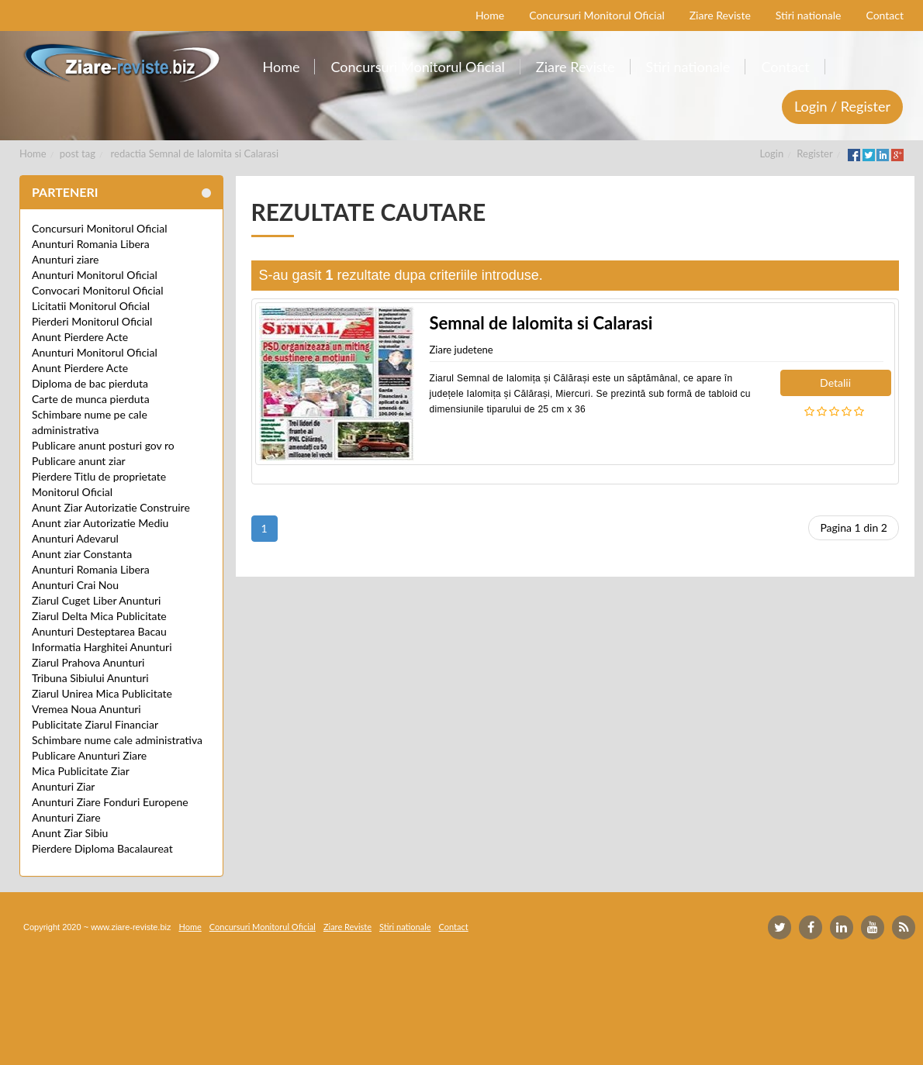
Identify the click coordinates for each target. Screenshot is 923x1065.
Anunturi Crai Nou (75, 584)
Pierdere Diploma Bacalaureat (102, 848)
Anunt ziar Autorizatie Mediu (100, 522)
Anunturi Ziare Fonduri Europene (110, 801)
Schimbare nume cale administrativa (117, 739)
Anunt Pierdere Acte (80, 336)
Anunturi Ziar (63, 786)
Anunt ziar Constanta (82, 553)
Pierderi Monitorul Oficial (92, 321)
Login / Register (842, 106)
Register (814, 153)
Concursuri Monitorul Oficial (100, 228)
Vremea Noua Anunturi (86, 708)
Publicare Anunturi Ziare (89, 755)
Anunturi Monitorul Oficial (94, 274)
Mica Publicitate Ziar (81, 770)
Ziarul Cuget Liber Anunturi (96, 600)
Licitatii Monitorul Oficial (91, 305)
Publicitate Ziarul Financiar (95, 724)
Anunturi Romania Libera (91, 243)
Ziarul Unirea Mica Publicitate (102, 693)
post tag (77, 153)
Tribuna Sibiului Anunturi (90, 677)
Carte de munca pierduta (91, 398)
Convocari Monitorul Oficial (98, 290)
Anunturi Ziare (66, 817)
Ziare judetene (461, 349)
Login (772, 153)
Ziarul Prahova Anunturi (88, 662)
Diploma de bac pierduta (90, 383)
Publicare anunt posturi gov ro (103, 445)
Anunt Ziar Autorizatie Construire (111, 507)
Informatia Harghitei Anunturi (102, 646)
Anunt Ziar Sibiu (70, 832)
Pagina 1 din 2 (853, 527)
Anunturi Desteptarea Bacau (99, 631)
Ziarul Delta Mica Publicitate (99, 615)
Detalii (835, 382)
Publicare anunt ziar (79, 460)
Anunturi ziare (65, 259)
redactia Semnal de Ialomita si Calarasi (194, 153)
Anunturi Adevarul (75, 538)
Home (33, 153)
